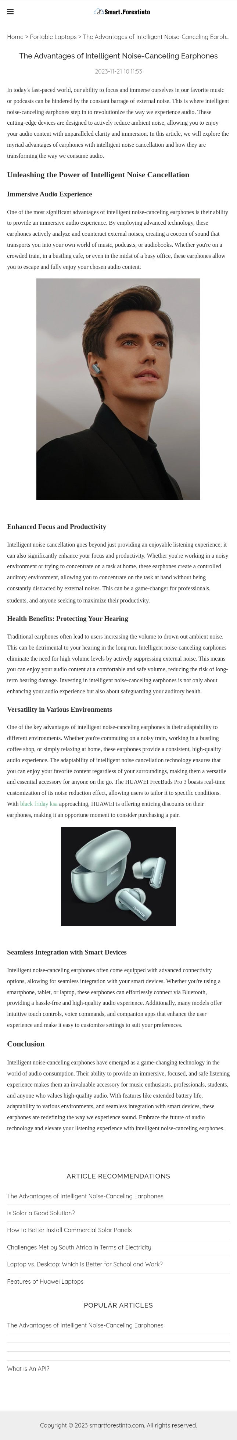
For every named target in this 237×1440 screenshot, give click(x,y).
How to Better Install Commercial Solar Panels (69, 1230)
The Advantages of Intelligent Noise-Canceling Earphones (85, 1196)
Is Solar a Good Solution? (41, 1213)
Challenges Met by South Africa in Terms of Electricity (79, 1247)
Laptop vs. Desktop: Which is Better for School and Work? (84, 1264)
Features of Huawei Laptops (45, 1281)
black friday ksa (39, 804)
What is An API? (28, 1368)
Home (15, 36)
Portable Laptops (53, 36)
